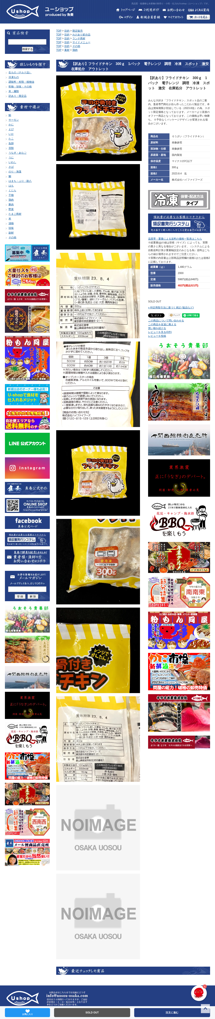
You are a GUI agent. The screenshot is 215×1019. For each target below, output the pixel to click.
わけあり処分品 (81, 34)
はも (11, 185)
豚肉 (11, 204)
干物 (11, 195)
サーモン (14, 119)
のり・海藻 (15, 171)
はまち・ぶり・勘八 (20, 181)
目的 (66, 30)
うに (11, 157)
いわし (12, 162)
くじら (12, 190)
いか (11, 134)
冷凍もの (14, 77)
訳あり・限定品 (18, 95)
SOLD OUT (92, 1012)
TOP (58, 30)
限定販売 (77, 30)
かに (11, 124)
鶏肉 (11, 199)
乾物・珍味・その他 (20, 86)
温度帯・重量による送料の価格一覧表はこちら (175, 238)
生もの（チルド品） (20, 72)
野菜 (11, 209)
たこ (11, 138)
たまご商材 (15, 213)
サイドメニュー (81, 42)
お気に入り (27, 1012)
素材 (66, 50)
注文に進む (172, 1012)
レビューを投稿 (157, 335)
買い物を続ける (157, 328)
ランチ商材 (78, 38)
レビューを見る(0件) (160, 332)
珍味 (11, 228)
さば (11, 166)
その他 (12, 237)
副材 (11, 232)
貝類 (11, 148)
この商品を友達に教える (162, 324)
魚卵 (11, 143)
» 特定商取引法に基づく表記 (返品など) (171, 307)
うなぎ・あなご (18, 152)
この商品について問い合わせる (166, 320)
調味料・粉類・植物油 (21, 81)
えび (11, 129)
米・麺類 (14, 91)
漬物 (11, 223)
